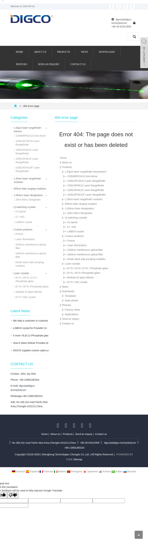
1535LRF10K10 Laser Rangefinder (86, 180)
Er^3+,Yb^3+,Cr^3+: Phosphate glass (87, 268)
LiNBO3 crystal (75, 231)
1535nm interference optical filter (85, 249)
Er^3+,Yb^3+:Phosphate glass (83, 272)
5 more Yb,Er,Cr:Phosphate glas (30, 335)
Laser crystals (72, 263)
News (84, 52)
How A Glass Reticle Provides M (30, 343)
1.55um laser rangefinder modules (83, 199)
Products (63, 52)
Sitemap (77, 459)
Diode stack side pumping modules (86, 259)
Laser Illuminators (77, 245)
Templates (70, 295)
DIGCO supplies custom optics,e (31, 350)
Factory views (72, 309)
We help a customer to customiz (30, 320)
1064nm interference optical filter (85, 254)
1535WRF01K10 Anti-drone (82, 176)
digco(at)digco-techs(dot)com (119, 442)
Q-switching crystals (76, 217)
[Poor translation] (12, 495)
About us (40, 52)
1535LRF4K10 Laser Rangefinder (85, 190)
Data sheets (71, 300)
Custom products (74, 236)
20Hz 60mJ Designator (79, 213)
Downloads (107, 52)
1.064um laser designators (79, 208)
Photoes (21, 64)
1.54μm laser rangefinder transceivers (85, 171)
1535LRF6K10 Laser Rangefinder (85, 185)
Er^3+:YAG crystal (77, 282)
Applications (71, 314)
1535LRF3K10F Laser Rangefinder (86, 194)
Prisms (71, 240)
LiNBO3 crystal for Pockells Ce (30, 328)
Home (19, 52)
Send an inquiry (48, 64)
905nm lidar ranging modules (81, 203)
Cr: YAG (71, 226)
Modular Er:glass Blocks (80, 277)
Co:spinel (72, 222)
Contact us (77, 64)
